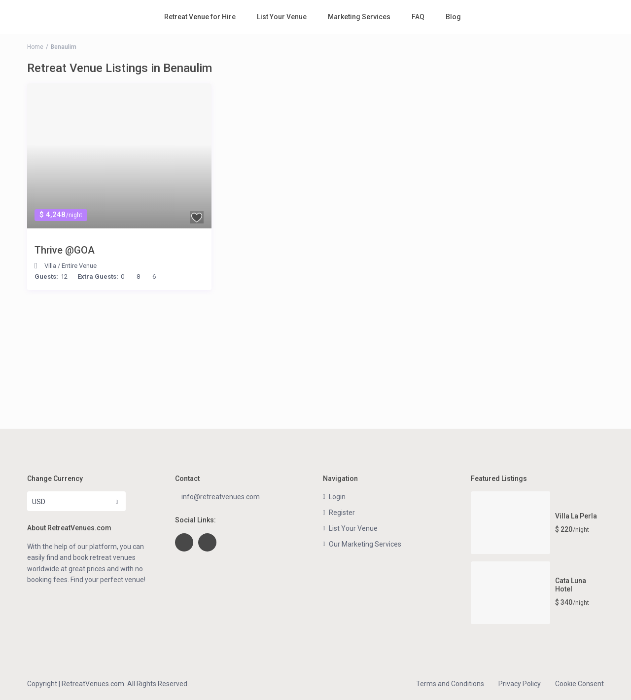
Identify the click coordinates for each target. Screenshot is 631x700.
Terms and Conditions (450, 684)
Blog (453, 17)
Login (337, 497)
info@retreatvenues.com (220, 497)
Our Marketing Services (365, 544)
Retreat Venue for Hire (200, 17)
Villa (50, 265)
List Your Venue (282, 17)
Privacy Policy (519, 684)
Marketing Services (359, 17)
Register (342, 512)
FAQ (418, 17)
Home (35, 46)
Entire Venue (79, 265)
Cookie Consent (579, 684)
